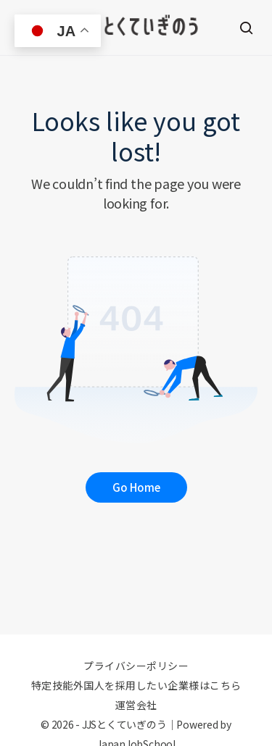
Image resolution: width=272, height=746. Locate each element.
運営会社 (136, 704)
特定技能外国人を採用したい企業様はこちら (136, 685)
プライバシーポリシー (136, 665)
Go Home (136, 487)
